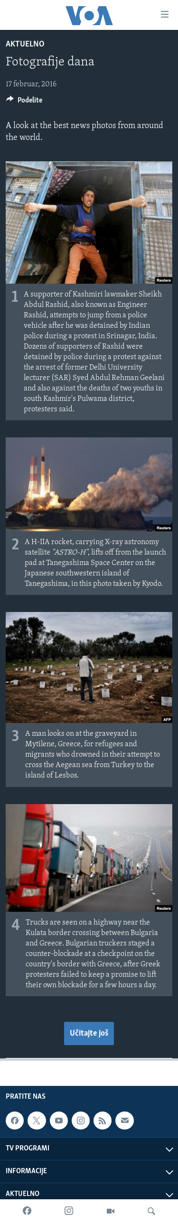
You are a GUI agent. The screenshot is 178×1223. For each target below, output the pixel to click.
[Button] (24, 102)
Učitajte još (89, 1033)
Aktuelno (25, 44)
